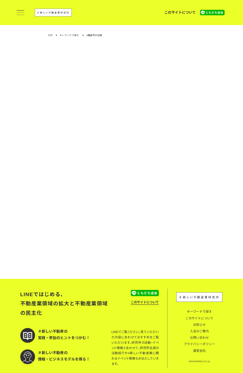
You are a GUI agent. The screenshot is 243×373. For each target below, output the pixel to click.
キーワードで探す (69, 35)
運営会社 (199, 351)
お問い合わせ (199, 337)
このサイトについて (180, 12)
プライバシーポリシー (199, 344)
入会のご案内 (199, 331)
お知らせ (199, 325)
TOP (50, 35)
